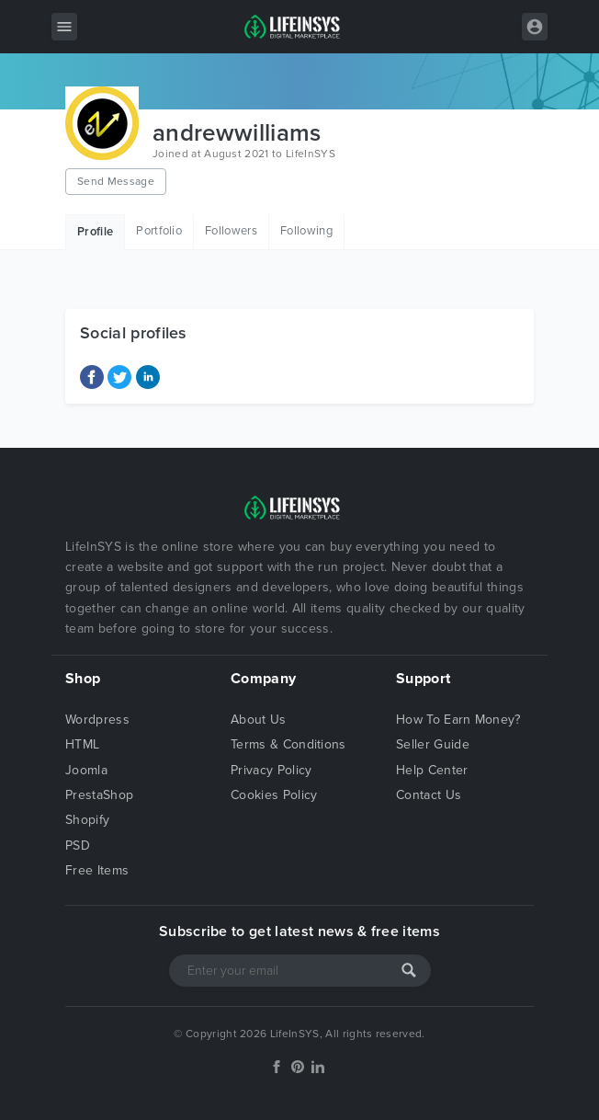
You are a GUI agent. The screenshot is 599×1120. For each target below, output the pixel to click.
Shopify (87, 820)
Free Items (97, 870)
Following (306, 230)
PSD (77, 845)
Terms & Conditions (288, 744)
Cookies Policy (274, 795)
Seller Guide (432, 744)
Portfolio (159, 230)
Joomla (86, 770)
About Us (259, 719)
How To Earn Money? (458, 719)
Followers (231, 230)
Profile (95, 231)
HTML (82, 744)
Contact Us (428, 795)
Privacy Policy (271, 770)
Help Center (432, 770)
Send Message (115, 181)
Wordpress (97, 719)
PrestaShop (99, 795)
